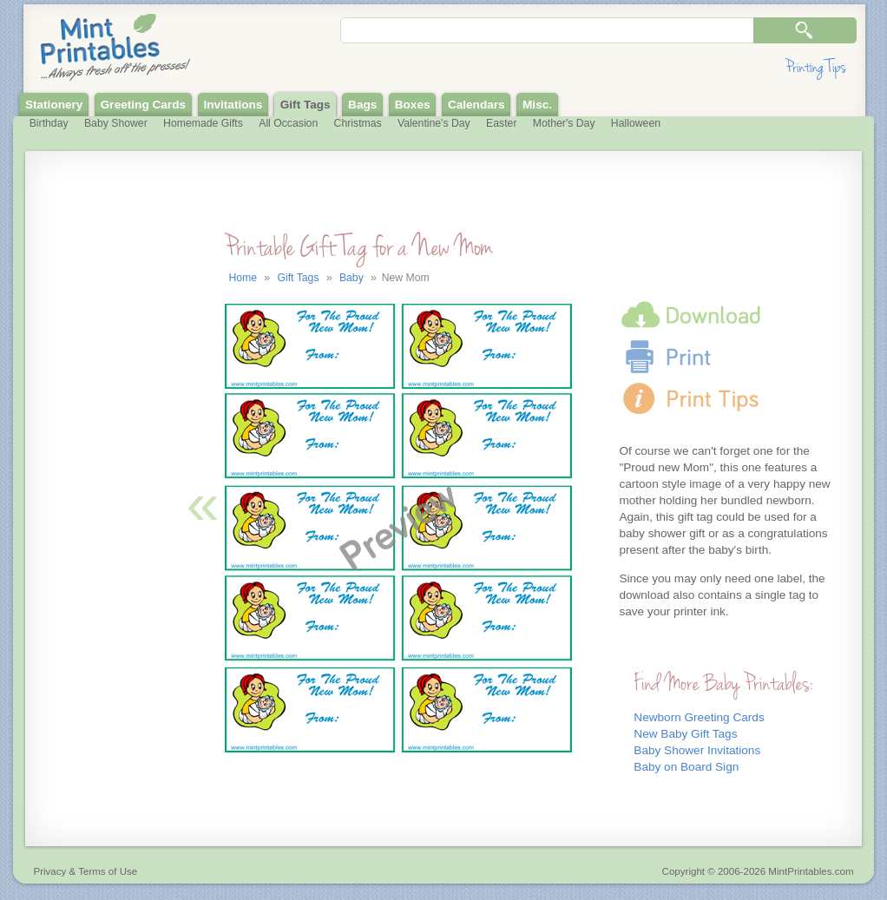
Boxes (412, 104)
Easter (501, 123)
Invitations (232, 104)
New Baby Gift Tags (685, 733)
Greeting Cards (143, 104)
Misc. (537, 104)
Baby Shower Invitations (697, 750)
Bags (362, 104)
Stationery (53, 104)
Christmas (358, 123)
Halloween (635, 123)
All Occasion (288, 123)
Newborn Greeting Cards (699, 717)
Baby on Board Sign (686, 766)
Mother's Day (564, 123)
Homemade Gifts (203, 123)
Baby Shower (116, 123)
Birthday (49, 123)
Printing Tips (815, 67)
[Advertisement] (105, 517)
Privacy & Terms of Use (85, 871)
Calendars (476, 104)
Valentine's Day (434, 123)
